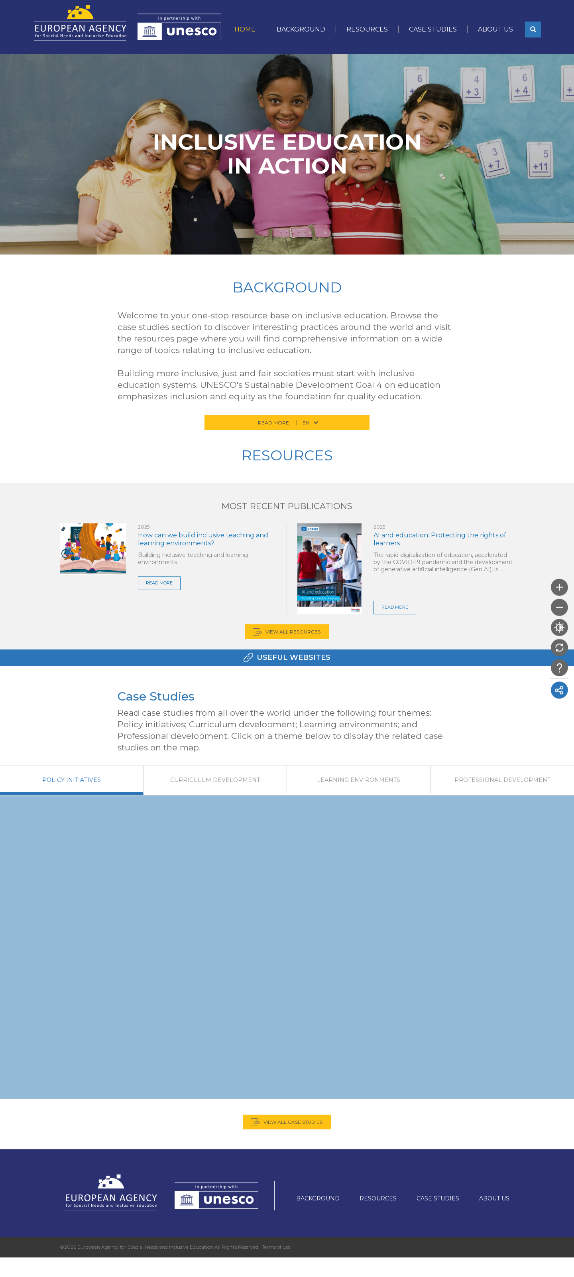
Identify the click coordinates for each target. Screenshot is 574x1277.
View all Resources (292, 641)
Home (245, 29)
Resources (367, 29)
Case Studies (433, 29)
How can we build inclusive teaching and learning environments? (203, 539)
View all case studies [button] (292, 1141)
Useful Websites (293, 676)
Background (301, 29)
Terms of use (276, 1266)
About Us (495, 29)
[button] (533, 30)
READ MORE (161, 583)
